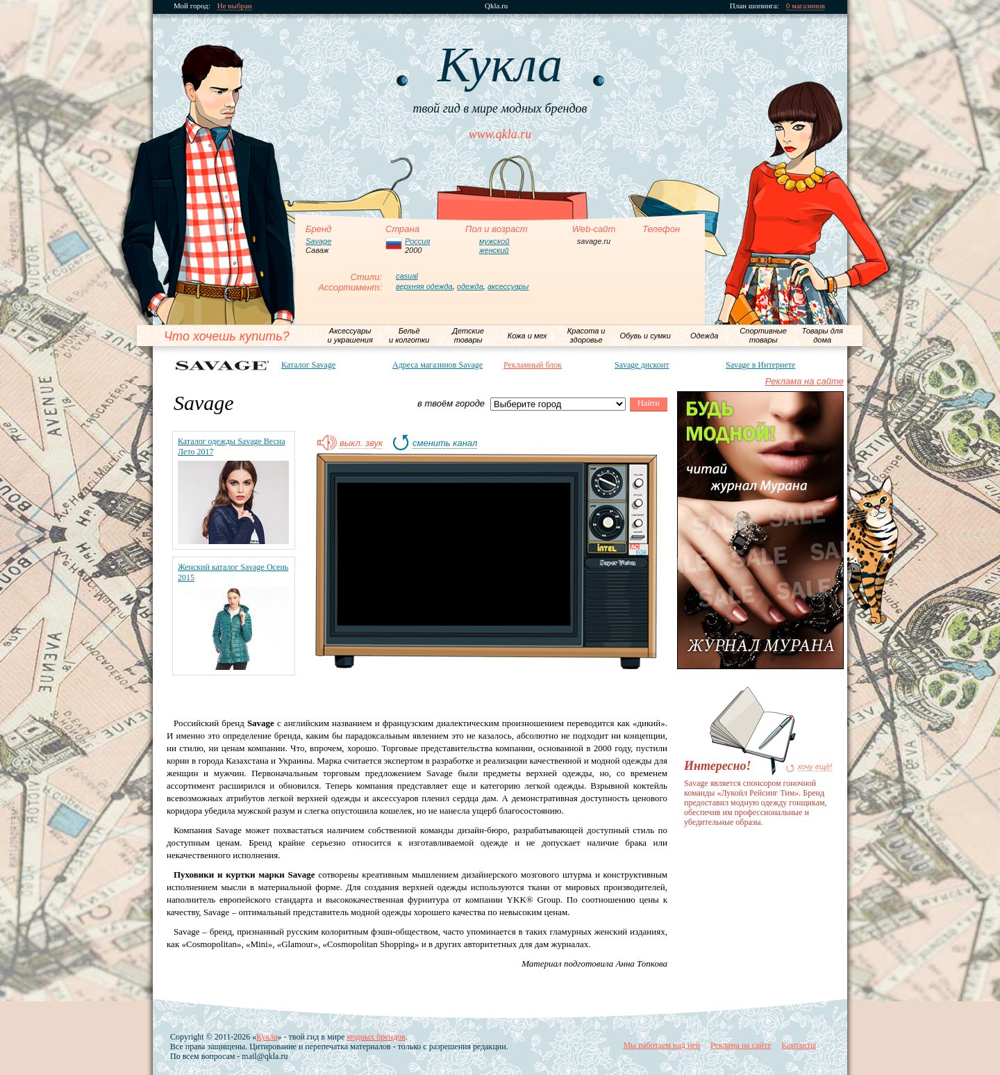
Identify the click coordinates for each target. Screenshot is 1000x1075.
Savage (318, 241)
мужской (494, 241)
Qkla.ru (496, 6)
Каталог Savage (308, 365)
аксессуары (508, 286)
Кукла (266, 1037)
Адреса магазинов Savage (437, 365)
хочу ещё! (815, 767)
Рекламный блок (532, 365)
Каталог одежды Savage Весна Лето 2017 (231, 446)
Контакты (798, 1045)
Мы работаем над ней (661, 1045)
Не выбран (234, 6)
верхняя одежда (424, 286)
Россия (417, 241)
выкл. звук (361, 443)
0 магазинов (805, 6)
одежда (470, 286)
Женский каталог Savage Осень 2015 (233, 572)
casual (407, 276)
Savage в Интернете (760, 365)
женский (494, 250)
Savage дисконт (642, 365)
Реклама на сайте (804, 381)
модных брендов (376, 1037)
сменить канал (444, 443)
